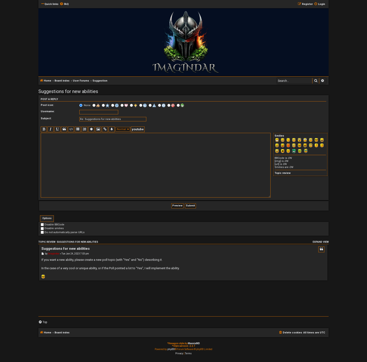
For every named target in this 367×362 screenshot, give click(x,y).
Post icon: (47, 105)
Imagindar (53, 253)
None (85, 105)
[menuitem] (64, 4)
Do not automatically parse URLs (62, 232)
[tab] (47, 218)
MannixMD (194, 343)
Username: (48, 111)
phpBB (171, 349)
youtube (138, 129)
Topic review (283, 173)
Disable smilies (52, 228)
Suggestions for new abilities (68, 91)
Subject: (46, 118)
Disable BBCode (52, 224)
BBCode (279, 158)
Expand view (321, 241)
